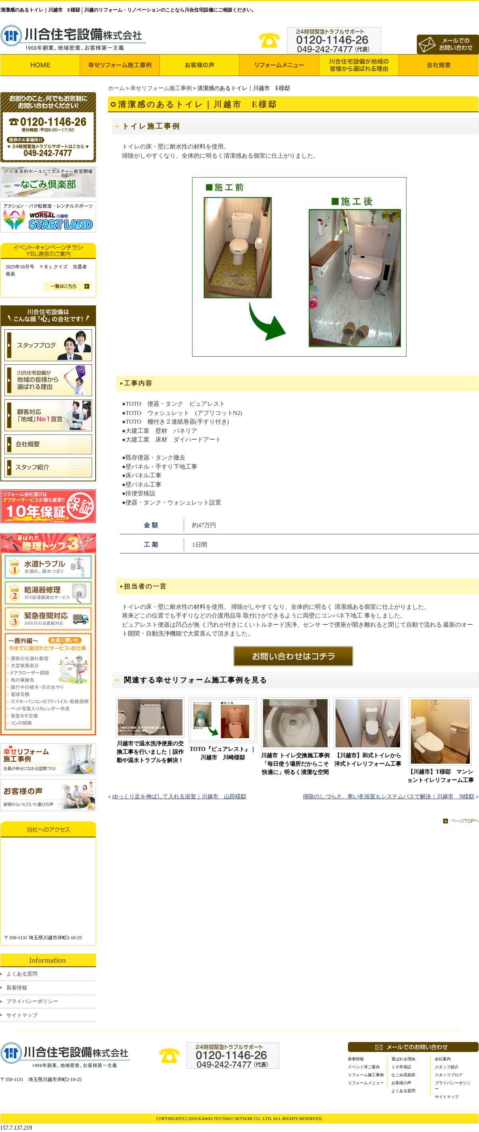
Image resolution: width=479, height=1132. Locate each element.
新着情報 (16, 988)
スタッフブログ (449, 1075)
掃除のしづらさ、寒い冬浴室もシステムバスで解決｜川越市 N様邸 (388, 797)
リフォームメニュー (366, 1083)
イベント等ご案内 (364, 1067)
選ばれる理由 (403, 1059)
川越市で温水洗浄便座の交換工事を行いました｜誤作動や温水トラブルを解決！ (150, 752)
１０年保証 (401, 1067)
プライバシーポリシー (32, 1001)
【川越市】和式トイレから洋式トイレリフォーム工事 (367, 760)
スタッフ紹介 (447, 1067)
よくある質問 (21, 974)
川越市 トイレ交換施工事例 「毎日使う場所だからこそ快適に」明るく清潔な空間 (295, 764)
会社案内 (443, 1059)
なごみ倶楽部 (403, 1075)
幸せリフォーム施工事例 (161, 88)
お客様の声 (401, 1083)
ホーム (116, 88)
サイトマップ (21, 1015)
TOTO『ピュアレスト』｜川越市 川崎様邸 (223, 753)
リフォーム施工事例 (366, 1075)
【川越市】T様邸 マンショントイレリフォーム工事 (440, 776)
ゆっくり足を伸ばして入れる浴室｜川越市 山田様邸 (179, 797)
